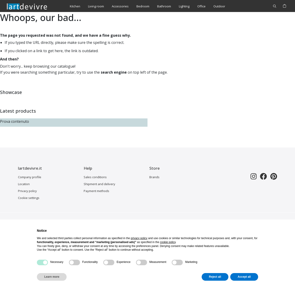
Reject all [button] (215, 276)
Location (24, 184)
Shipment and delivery (99, 184)
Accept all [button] (244, 276)
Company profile (29, 177)
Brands (154, 177)
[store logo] (27, 6)
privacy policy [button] (139, 238)
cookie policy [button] (168, 242)
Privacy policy (27, 191)
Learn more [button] (51, 276)
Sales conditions (95, 177)
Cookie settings (28, 198)
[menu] (147, 6)
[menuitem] (75, 6)
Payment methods (96, 191)
